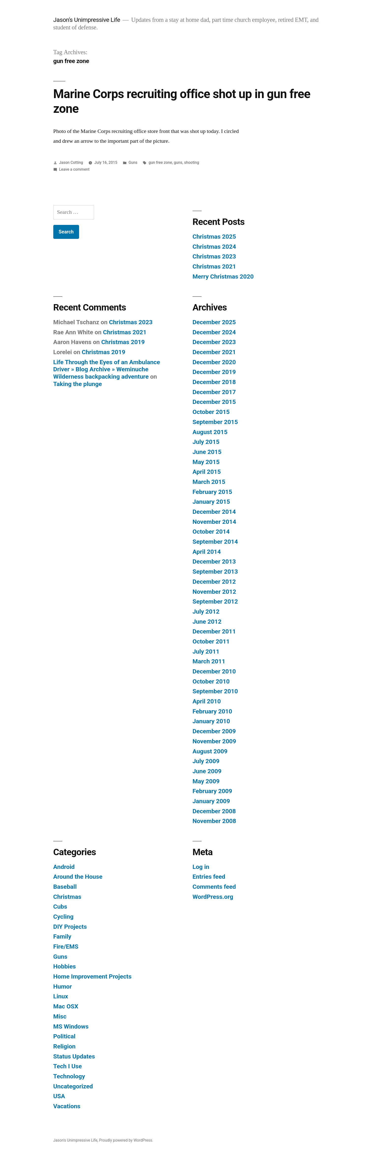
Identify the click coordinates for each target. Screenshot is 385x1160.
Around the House (77, 876)
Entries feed (208, 876)
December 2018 (214, 382)
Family (62, 936)
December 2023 (214, 342)
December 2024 (214, 332)
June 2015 (206, 451)
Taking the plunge (77, 383)
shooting (191, 162)
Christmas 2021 (214, 266)
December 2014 (214, 511)
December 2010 (214, 671)
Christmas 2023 (214, 256)
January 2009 (211, 801)
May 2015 (206, 461)
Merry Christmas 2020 (223, 276)
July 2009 (206, 761)
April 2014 (206, 551)
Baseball (65, 886)
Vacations (66, 1106)
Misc (60, 1016)
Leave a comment (74, 169)
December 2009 (214, 731)
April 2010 (206, 701)
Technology (69, 1076)
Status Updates (74, 1056)
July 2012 (206, 611)
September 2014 (215, 541)
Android (64, 866)
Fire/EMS (65, 946)
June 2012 (206, 621)
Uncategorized (73, 1086)
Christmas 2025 (214, 236)
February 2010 (212, 711)
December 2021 (214, 352)
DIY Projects (70, 926)
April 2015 (206, 471)
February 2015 (212, 491)
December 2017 (214, 392)
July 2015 (206, 441)
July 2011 (206, 651)
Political (64, 1036)
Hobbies (64, 966)
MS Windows (71, 1026)
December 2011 (214, 631)
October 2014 (211, 531)
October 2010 (211, 681)
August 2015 (209, 432)
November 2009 (214, 741)
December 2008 (214, 811)
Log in (200, 866)
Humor (62, 986)
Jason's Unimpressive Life (86, 19)
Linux (60, 996)
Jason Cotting (71, 162)
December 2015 (214, 401)
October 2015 (211, 411)
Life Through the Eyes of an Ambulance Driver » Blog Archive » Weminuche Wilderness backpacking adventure (106, 369)
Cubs (60, 906)
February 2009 (212, 791)
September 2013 (215, 571)
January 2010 (211, 721)
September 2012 (215, 601)
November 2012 (214, 591)
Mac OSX (65, 1006)
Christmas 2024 (214, 246)
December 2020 (214, 362)
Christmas (67, 896)
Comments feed (214, 886)
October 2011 (211, 641)
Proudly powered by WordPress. (126, 1140)
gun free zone (160, 162)
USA (59, 1096)
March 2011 (208, 661)
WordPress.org (212, 896)
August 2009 (209, 751)
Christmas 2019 (123, 342)
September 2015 (215, 421)
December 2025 (214, 322)
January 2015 (211, 501)
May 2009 (206, 781)
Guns (132, 162)
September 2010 (215, 691)
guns (178, 162)
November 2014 (214, 521)
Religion (64, 1046)
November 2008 (214, 821)
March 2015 (208, 481)
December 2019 (214, 371)
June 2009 (206, 771)
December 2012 (214, 581)
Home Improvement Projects (92, 976)
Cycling (63, 916)
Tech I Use (67, 1066)
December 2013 (214, 561)
